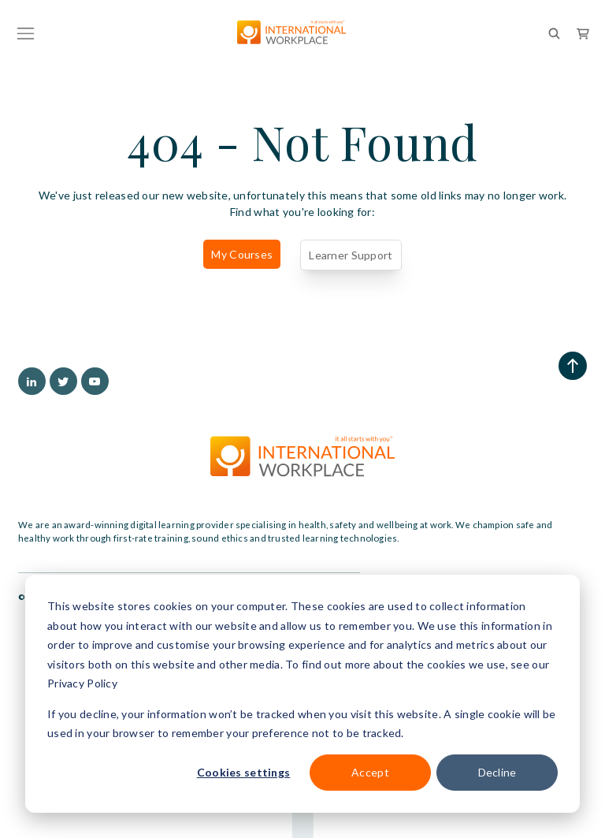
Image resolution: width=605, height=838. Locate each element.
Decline (497, 772)
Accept (370, 772)
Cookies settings (243, 772)
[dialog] (302, 694)
